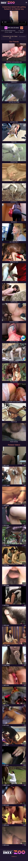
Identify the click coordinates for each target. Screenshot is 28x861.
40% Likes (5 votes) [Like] (12, 27)
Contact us (14, 856)
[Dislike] (21, 27)
